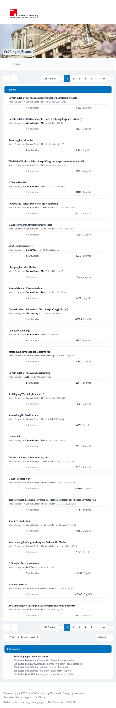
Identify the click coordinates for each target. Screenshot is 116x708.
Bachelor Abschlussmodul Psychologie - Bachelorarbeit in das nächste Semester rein (52, 500)
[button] (110, 79)
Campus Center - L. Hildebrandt (39, 207)
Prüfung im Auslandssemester (24, 563)
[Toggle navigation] (112, 12)
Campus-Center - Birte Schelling (39, 355)
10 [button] (103, 78)
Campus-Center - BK (34, 101)
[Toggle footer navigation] (4, 684)
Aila (27, 376)
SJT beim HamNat (17, 182)
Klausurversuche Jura (19, 521)
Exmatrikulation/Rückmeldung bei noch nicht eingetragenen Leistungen (45, 119)
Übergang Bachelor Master (22, 267)
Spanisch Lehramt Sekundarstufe (25, 288)
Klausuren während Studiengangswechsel (30, 225)
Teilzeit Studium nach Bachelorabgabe (28, 457)
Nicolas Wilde (31, 249)
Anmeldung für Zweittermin (23, 415)
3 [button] (79, 78)
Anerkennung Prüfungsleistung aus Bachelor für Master (37, 542)
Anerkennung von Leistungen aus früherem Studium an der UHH (41, 605)
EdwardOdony (31, 313)
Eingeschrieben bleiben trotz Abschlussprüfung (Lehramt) (38, 309)
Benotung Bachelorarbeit (21, 140)
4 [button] (85, 78)
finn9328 (29, 567)
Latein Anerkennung (18, 330)
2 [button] (73, 78)
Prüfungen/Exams (18, 51)
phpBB (20, 693)
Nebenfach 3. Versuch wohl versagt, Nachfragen (33, 203)
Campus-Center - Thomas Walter (39, 482)
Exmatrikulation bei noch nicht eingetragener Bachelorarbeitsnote (42, 98)
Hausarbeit (14, 436)
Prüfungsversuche (17, 584)
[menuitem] (10, 702)
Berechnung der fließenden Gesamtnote (29, 351)
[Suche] (104, 64)
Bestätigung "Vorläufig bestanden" (26, 394)
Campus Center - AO (34, 122)
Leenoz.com (80, 693)
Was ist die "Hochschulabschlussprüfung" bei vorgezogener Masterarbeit (46, 161)
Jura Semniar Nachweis (20, 246)
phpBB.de (40, 697)
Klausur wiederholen (19, 478)
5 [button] (91, 78)
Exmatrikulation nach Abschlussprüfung (29, 373)
